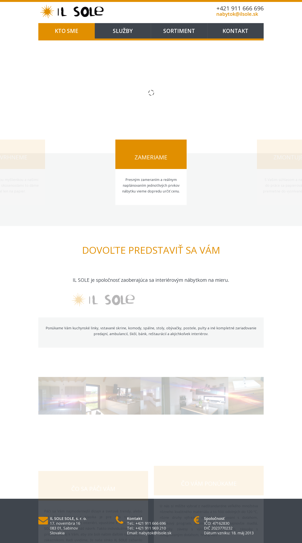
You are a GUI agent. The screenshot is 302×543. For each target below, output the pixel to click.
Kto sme (66, 30)
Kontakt (235, 30)
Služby (123, 30)
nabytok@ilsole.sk (155, 532)
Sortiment (179, 30)
